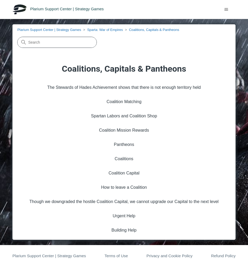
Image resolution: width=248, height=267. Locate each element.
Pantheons (124, 144)
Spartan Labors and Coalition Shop (124, 116)
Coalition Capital (124, 173)
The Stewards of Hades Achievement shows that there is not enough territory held (124, 87)
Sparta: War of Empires (105, 30)
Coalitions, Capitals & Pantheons (154, 30)
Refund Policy (223, 256)
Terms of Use (116, 256)
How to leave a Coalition (124, 187)
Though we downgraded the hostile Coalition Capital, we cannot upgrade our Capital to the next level (124, 201)
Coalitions (124, 158)
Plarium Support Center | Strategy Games (49, 30)
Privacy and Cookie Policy (169, 256)
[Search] (57, 42)
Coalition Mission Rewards (124, 130)
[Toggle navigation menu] (226, 9)
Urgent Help (124, 216)
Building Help (123, 230)
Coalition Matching (124, 101)
